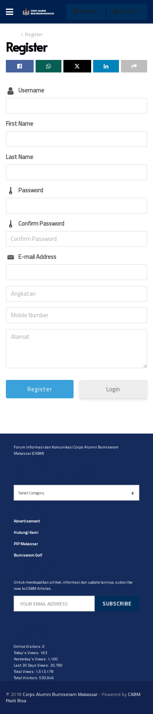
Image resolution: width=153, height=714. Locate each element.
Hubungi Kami (26, 532)
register (126, 11)
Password (30, 190)
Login (113, 389)
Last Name (19, 157)
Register (34, 34)
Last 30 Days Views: (32, 665)
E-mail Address (37, 256)
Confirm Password (41, 223)
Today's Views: (27, 652)
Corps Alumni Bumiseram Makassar (60, 694)
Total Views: (25, 671)
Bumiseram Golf (28, 555)
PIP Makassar (26, 544)
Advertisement (27, 521)
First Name (19, 123)
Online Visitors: (28, 646)
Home (12, 34)
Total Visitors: (26, 677)
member (86, 11)
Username (31, 90)
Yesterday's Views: (31, 659)
